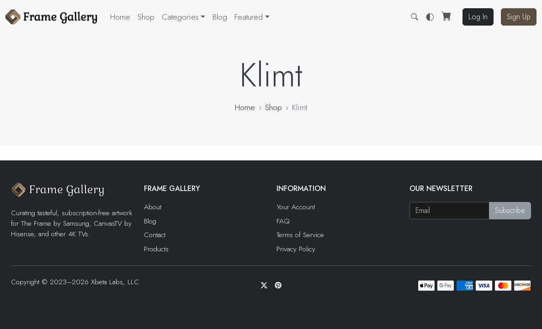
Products (156, 249)
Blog (220, 17)
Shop (146, 17)
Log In (478, 16)
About (152, 207)
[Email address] (449, 210)
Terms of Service (300, 235)
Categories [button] (180, 17)
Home (120, 17)
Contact (154, 235)
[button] (252, 17)
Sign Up (519, 16)
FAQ (283, 221)
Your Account (295, 207)
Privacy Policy (295, 249)
